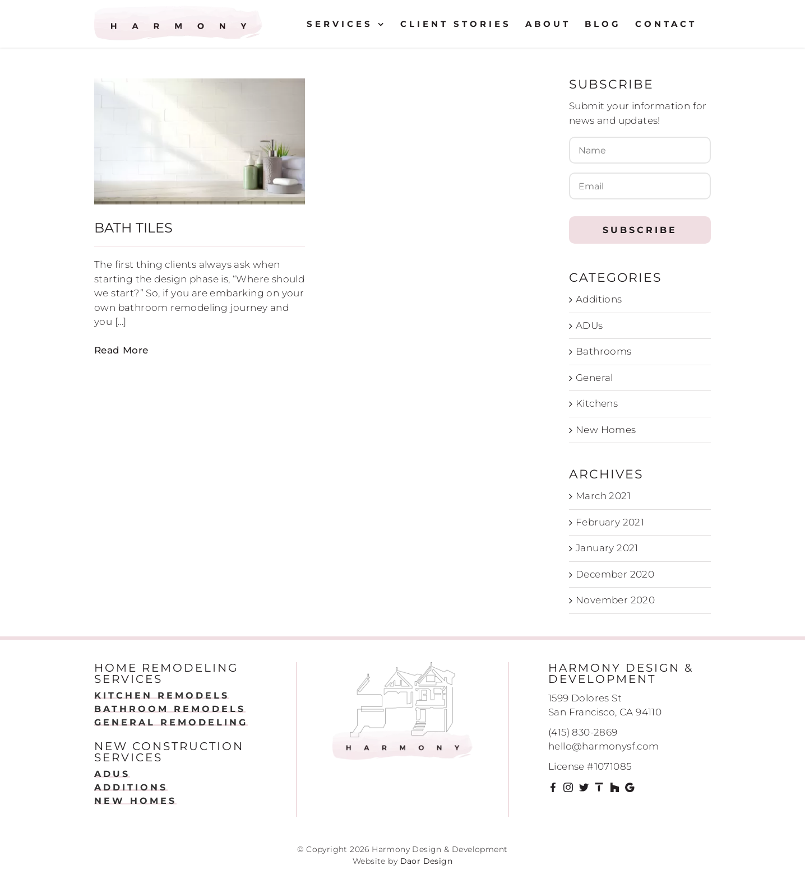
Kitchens (597, 403)
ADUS (112, 774)
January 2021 (607, 547)
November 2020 (615, 600)
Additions (599, 299)
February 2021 (610, 522)
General (594, 377)
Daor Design (426, 861)
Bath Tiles (133, 228)
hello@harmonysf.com (603, 746)
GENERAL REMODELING (171, 722)
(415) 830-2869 (583, 732)
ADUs (589, 325)
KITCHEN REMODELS (161, 695)
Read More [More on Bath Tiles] (121, 350)
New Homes (606, 429)
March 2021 (603, 495)
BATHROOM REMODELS (170, 709)
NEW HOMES (135, 800)
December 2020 (615, 574)
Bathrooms (604, 351)
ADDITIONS (131, 787)
